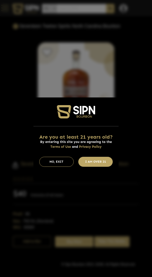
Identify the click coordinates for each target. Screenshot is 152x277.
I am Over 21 (95, 161)
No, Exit (56, 161)
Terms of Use (60, 147)
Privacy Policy (90, 147)
